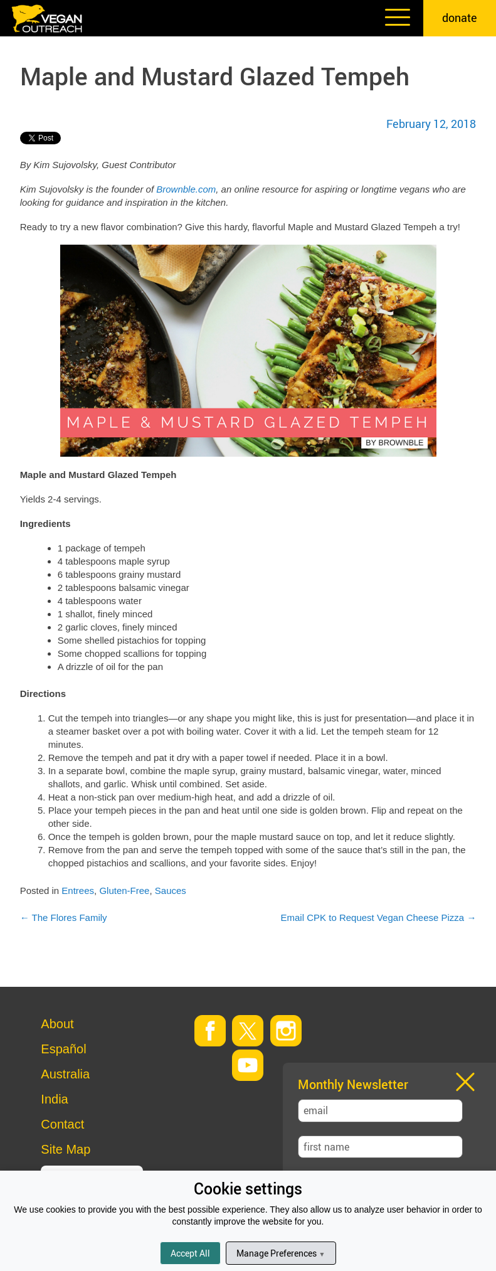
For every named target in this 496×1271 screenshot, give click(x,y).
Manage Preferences (280, 1253)
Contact (62, 1124)
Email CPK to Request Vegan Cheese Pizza (379, 917)
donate (459, 17)
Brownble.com (186, 189)
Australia (65, 1074)
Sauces (170, 890)
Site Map (65, 1149)
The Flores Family (63, 917)
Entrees (77, 890)
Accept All (190, 1253)
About (57, 1024)
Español (63, 1049)
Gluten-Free (124, 890)
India (54, 1099)
